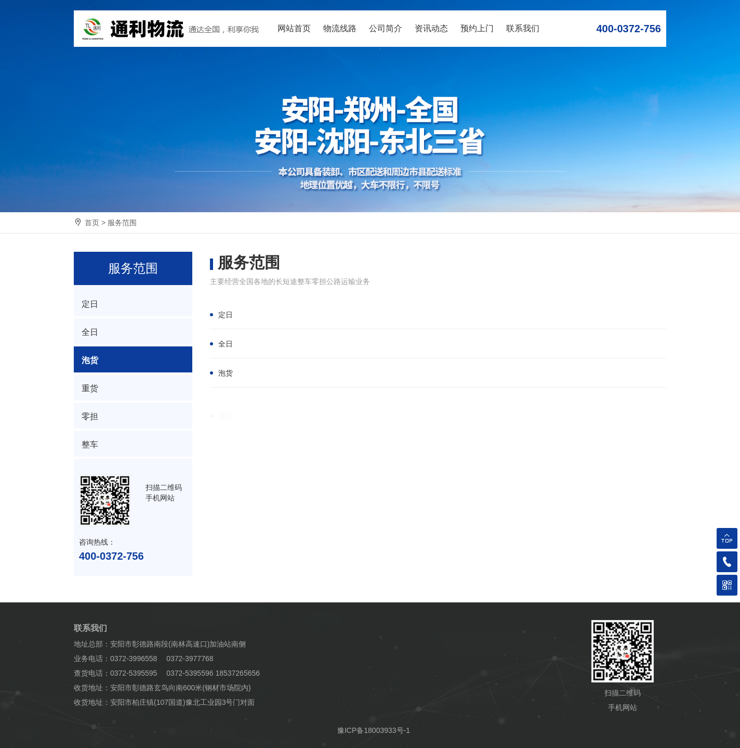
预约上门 (477, 28)
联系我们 (522, 28)
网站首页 (294, 28)
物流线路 (339, 28)
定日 (225, 315)
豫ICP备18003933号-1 (373, 730)
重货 (90, 388)
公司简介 (385, 28)
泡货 (225, 373)
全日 (225, 344)
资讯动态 (431, 28)
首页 (92, 222)
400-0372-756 (628, 28)
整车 (90, 444)
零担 (90, 416)
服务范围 (122, 222)
